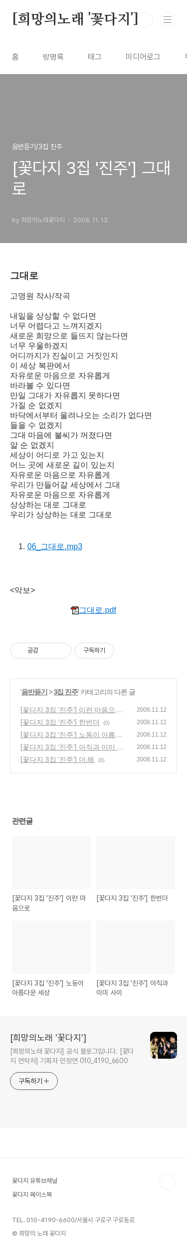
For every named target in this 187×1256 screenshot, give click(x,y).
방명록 (53, 57)
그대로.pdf (93, 610)
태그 (95, 57)
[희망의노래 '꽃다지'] (75, 20)
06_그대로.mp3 (54, 546)
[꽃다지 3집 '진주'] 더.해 (57, 759)
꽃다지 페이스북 (32, 1194)
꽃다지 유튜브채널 (34, 1180)
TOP (167, 1182)
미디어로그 (143, 57)
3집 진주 (66, 692)
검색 (145, 19)
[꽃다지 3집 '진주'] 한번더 (60, 722)
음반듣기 (34, 692)
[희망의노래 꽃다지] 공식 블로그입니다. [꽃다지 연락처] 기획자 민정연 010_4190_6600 (72, 1056)
